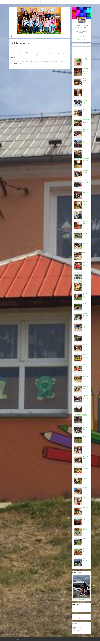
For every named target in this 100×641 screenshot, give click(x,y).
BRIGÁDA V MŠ (85, 89)
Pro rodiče (44, 2)
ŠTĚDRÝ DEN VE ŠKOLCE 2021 (85, 264)
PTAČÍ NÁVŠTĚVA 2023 (85, 366)
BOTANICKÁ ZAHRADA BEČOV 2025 (85, 550)
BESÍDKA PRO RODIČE (86, 130)
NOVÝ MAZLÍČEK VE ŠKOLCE (85, 243)
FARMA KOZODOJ (85, 232)
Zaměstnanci (57, 2)
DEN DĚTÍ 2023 (85, 416)
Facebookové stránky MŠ (80, 608)
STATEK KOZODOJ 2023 (85, 427)
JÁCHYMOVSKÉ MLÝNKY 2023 (80, 414)
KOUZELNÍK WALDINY (85, 161)
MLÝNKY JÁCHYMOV (85, 304)
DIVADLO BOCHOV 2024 (86, 488)
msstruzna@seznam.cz (82, 39)
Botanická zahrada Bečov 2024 (85, 519)
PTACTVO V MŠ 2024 (85, 498)
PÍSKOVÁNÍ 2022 (85, 283)
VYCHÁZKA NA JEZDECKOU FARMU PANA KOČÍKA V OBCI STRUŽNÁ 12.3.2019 (86, 103)
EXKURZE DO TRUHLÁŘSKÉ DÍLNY (85, 182)
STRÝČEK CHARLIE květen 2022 (85, 295)
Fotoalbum (16, 2)
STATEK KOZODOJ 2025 (85, 560)
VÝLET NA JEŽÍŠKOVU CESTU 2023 (85, 397)
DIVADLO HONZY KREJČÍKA (85, 325)
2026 (83, 618)
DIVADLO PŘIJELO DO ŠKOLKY (85, 315)
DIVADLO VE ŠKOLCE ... (85, 171)
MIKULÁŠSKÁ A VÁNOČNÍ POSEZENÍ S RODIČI (85, 71)
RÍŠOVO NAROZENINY (86, 467)
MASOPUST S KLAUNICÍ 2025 (85, 530)
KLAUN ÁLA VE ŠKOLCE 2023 (85, 458)
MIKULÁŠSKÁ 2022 (85, 345)
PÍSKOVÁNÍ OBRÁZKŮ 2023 (85, 478)
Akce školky (29, 2)
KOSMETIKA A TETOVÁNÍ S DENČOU (86, 387)
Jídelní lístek (36, 2)
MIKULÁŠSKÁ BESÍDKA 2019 (86, 191)
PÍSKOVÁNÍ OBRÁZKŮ (85, 253)
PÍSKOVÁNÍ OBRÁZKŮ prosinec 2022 (86, 356)
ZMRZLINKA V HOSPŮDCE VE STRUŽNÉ (86, 121)
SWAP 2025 (85, 538)
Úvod (11, 2)
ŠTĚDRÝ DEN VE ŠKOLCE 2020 (85, 223)
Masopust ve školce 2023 (85, 375)
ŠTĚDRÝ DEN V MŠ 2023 (85, 508)
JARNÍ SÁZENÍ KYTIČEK (85, 110)
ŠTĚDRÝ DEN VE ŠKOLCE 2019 (85, 203)
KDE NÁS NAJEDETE (78, 48)
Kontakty (50, 2)
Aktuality (23, 2)
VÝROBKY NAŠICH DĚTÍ (85, 59)
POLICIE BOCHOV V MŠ (85, 80)
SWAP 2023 (85, 436)
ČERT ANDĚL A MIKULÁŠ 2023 (85, 448)
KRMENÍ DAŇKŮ (84, 334)
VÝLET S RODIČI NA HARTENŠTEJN (86, 141)
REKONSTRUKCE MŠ (78, 220)
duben (80, 618)
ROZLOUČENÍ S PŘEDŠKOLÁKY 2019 (81, 158)
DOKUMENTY (65, 2)
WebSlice (23, 639)
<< (74, 618)
